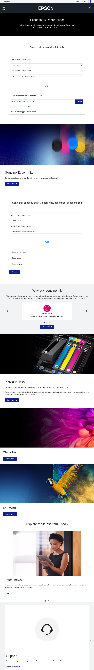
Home (77, 1)
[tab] (44, 322)
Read (7, 593)
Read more (46, 327)
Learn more (11, 183)
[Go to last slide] (8, 311)
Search (79, 102)
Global (84, 1)
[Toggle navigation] (3, 8)
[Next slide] (86, 311)
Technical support (13, 667)
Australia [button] (6, 1)
